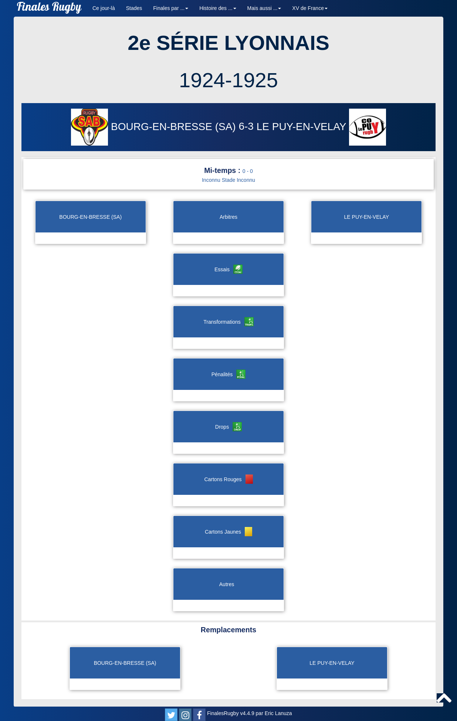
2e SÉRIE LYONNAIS (228, 42)
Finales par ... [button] (170, 8)
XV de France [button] (310, 8)
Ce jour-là (103, 8)
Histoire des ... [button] (217, 8)
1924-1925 (228, 80)
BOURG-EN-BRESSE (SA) (154, 126)
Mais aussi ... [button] (264, 8)
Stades (134, 8)
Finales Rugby (49, 8)
